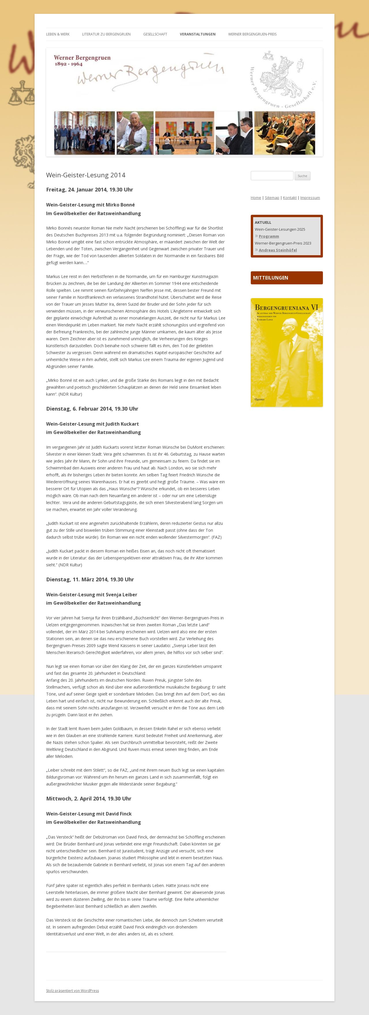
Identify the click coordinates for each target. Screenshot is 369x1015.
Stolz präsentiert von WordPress (72, 990)
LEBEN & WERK (57, 34)
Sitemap (272, 197)
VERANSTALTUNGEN (198, 34)
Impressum (310, 197)
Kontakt (290, 197)
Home (256, 197)
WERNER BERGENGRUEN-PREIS (252, 34)
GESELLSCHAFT (155, 34)
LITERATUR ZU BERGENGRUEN (106, 34)
